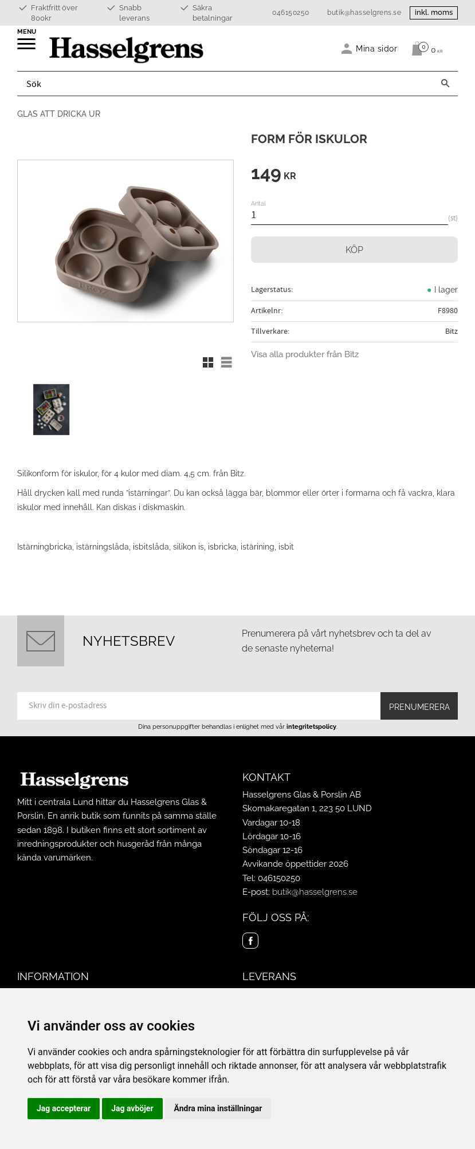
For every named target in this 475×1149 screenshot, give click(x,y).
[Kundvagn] (424, 48)
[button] (27, 47)
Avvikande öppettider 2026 (295, 864)
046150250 (290, 13)
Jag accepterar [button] (64, 1108)
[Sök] (445, 83)
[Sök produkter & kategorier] (225, 83)
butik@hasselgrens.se (364, 13)
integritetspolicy (311, 726)
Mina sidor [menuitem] (377, 48)
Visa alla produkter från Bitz (305, 354)
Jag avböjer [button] (132, 1108)
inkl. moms (434, 12)
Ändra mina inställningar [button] (218, 1108)
